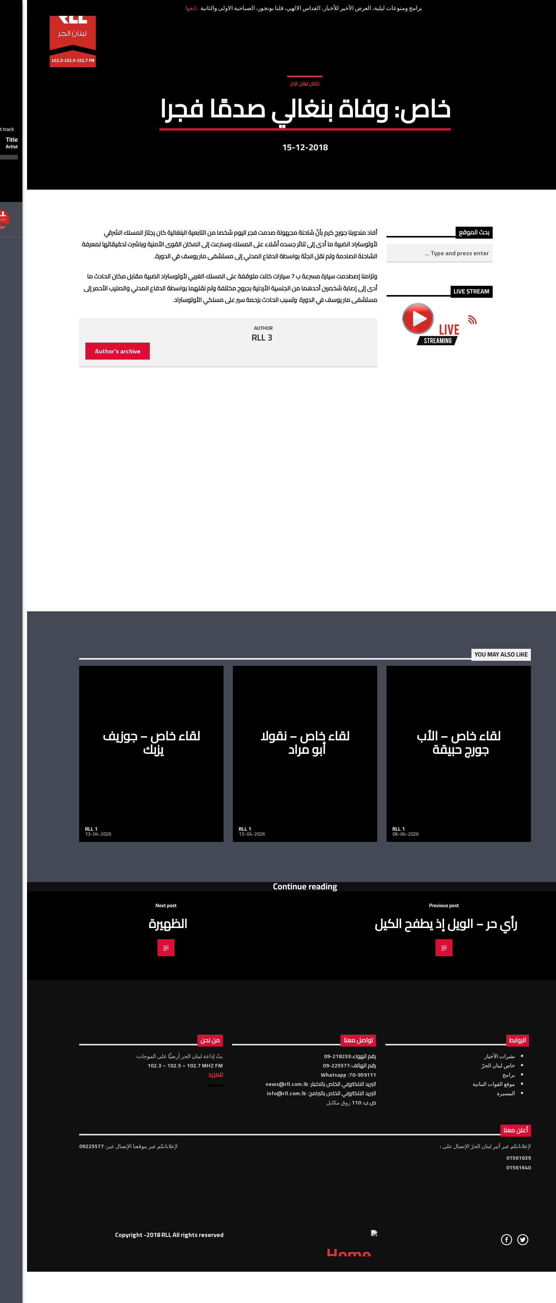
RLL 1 (64, 1065)
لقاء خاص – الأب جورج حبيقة (432, 979)
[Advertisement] (412, 715)
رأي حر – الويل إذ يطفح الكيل (419, 1160)
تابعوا (164, 8)
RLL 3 (235, 574)
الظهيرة (141, 1160)
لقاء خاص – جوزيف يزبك (124, 979)
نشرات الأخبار (472, 1293)
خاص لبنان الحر (277, 169)
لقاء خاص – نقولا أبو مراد (278, 979)
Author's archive (91, 588)
